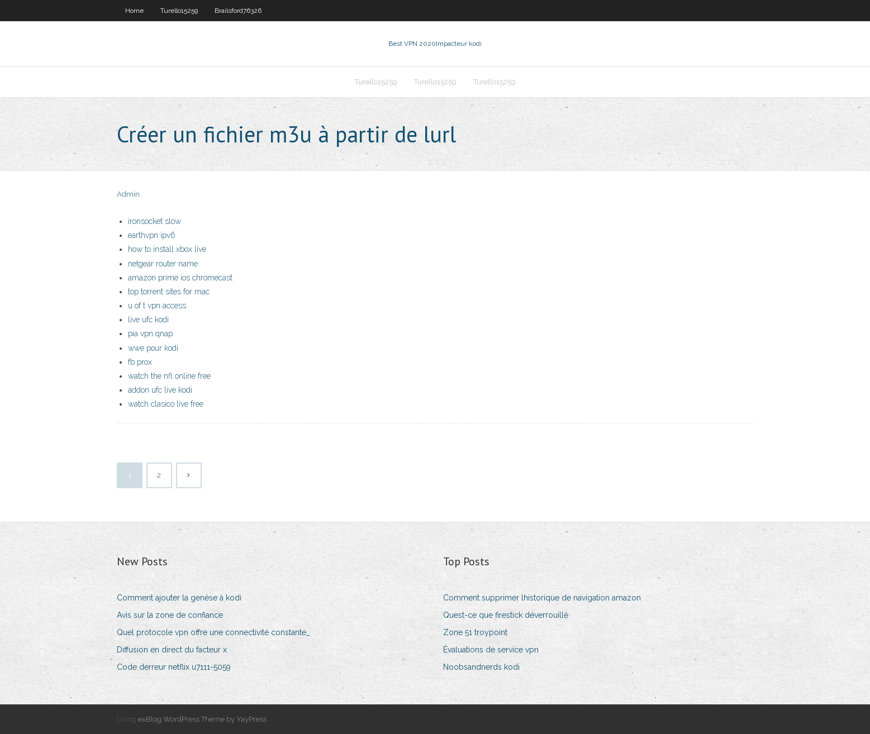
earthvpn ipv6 (151, 235)
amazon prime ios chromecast (180, 277)
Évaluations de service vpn (491, 649)
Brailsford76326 (238, 11)
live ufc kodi (148, 319)
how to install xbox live (167, 249)
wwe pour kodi (153, 348)
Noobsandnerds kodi (481, 666)
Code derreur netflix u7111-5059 (174, 666)
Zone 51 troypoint (475, 632)
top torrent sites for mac (169, 291)
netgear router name (163, 263)
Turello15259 (179, 11)
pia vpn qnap (150, 333)
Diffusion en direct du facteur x (172, 649)
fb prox (140, 362)
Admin (128, 194)
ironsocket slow (154, 221)
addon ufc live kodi (160, 389)
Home (134, 11)
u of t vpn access (157, 305)
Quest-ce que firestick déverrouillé (505, 615)
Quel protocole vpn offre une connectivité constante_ (213, 632)
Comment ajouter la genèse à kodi (179, 597)
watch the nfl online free (169, 375)
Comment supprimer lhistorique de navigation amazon (542, 597)
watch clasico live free (165, 403)
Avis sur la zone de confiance (170, 615)
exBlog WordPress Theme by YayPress (202, 719)
